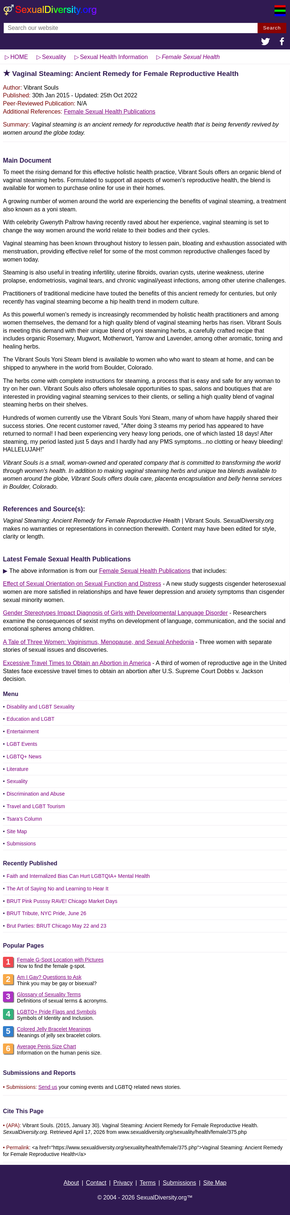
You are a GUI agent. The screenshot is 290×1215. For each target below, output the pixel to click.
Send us (47, 1087)
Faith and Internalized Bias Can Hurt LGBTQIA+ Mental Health (78, 876)
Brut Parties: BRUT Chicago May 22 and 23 (56, 926)
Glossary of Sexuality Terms (49, 994)
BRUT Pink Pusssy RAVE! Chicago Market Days (62, 901)
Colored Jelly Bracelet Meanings (54, 1029)
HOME (19, 57)
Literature (17, 769)
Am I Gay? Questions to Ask (49, 977)
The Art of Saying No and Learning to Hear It (57, 889)
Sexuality (17, 781)
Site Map (17, 831)
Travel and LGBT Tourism (36, 806)
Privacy (123, 1183)
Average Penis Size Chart (46, 1046)
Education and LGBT (31, 719)
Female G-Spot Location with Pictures (60, 960)
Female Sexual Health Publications (109, 111)
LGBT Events (22, 744)
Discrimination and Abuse (36, 794)
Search (272, 28)
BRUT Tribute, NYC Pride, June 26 (46, 913)
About (71, 1183)
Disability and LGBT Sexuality (40, 707)
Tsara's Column (24, 819)
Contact (96, 1183)
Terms (148, 1183)
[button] (265, 42)
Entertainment (23, 731)
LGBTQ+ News (24, 756)
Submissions (21, 844)
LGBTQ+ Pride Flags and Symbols (56, 1012)
